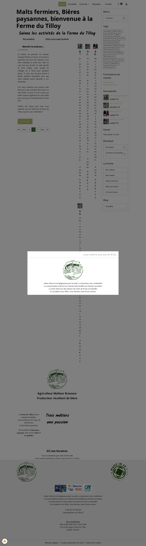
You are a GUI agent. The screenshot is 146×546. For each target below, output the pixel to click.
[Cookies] (4, 541)
